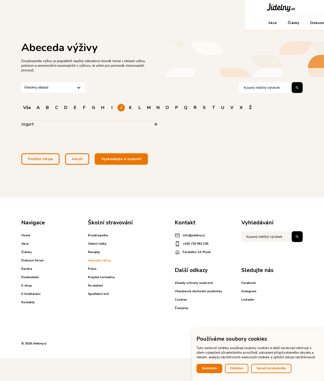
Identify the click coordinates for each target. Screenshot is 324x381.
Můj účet (292, 23)
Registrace (242, 7)
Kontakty (264, 22)
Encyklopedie (98, 235)
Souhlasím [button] (209, 368)
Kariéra (150, 22)
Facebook (248, 283)
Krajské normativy (101, 277)
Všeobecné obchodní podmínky (198, 291)
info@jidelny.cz (190, 235)
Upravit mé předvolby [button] (271, 368)
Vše (27, 108)
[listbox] (53, 87)
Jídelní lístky (97, 244)
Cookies (181, 300)
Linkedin (247, 300)
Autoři (77, 159)
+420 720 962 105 (191, 243)
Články (48, 22)
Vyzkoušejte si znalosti (121, 159)
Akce (27, 22)
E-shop (204, 22)
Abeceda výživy (99, 260)
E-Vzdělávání (233, 23)
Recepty (94, 252)
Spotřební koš (98, 294)
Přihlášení (266, 7)
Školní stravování (117, 23)
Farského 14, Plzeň (193, 252)
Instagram (248, 291)
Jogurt (27, 124)
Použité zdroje (40, 159)
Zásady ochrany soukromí (194, 283)
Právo (92, 269)
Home (25, 235)
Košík (285, 7)
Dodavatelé (177, 22)
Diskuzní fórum (77, 22)
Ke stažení (95, 285)
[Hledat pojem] (271, 87)
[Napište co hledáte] (272, 236)
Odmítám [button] (236, 368)
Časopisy (181, 308)
